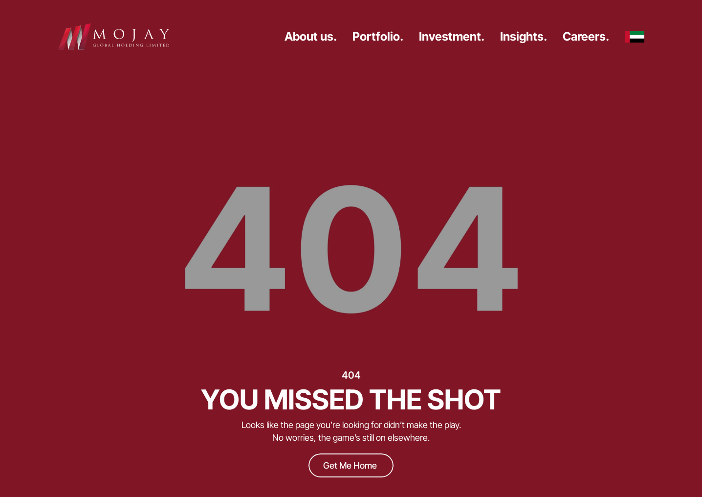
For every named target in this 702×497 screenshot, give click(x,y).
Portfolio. (377, 36)
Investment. (451, 36)
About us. (311, 36)
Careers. (586, 36)
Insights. (523, 36)
